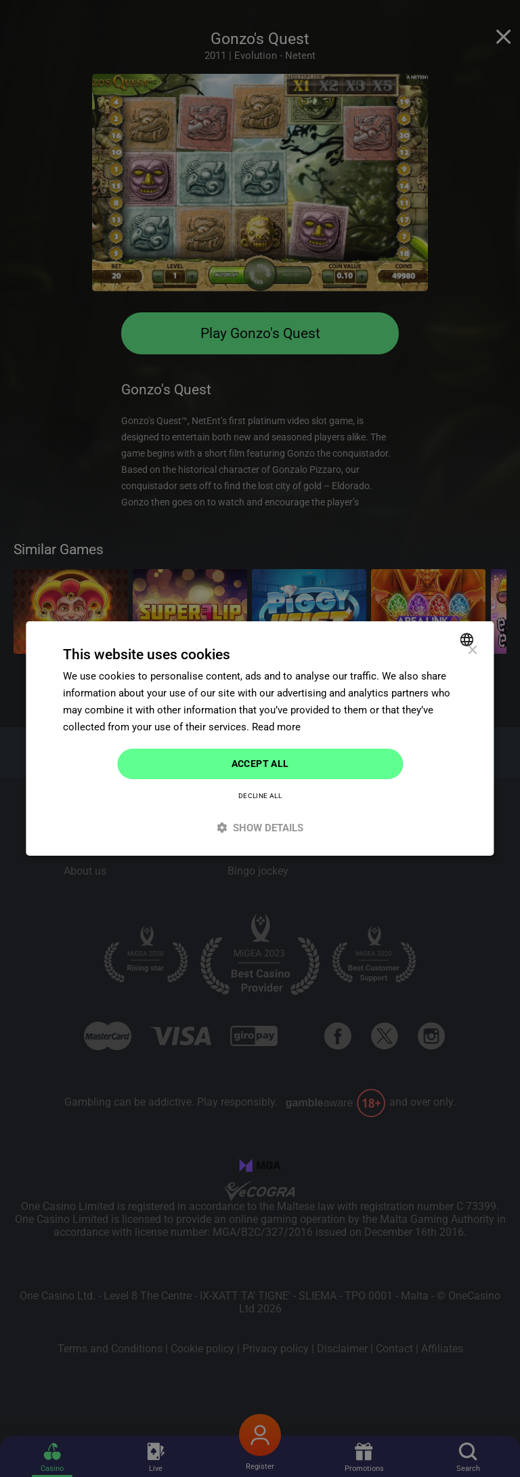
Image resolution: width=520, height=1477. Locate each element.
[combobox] (468, 639)
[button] (259, 827)
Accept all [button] (260, 763)
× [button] (472, 651)
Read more (276, 727)
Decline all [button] (260, 795)
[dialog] (260, 738)
